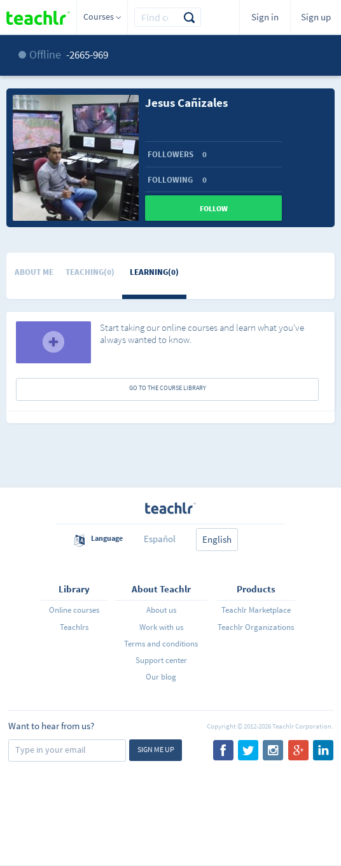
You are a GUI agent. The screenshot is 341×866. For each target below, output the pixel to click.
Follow (214, 208)
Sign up (316, 17)
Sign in (265, 17)
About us (161, 609)
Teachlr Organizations (256, 627)
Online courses (74, 609)
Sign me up (155, 749)
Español (160, 539)
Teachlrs (74, 627)
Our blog (161, 676)
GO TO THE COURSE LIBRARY (167, 388)
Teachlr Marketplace (256, 609)
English (217, 539)
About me (34, 272)
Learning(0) (154, 272)
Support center (161, 660)
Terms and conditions (161, 643)
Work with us (161, 627)
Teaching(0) (90, 272)
